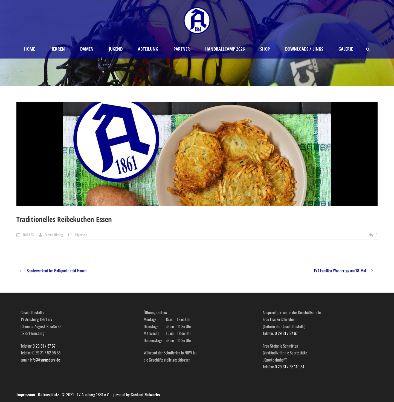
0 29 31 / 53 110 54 (289, 366)
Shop (265, 49)
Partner (181, 49)
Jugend (116, 49)
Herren (57, 49)
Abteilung (148, 49)
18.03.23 (28, 234)
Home (29, 49)
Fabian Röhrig (54, 234)
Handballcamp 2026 (225, 49)
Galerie (345, 49)
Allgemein (81, 234)
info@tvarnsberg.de (45, 360)
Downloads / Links (304, 49)
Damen (87, 49)
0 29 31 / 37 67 (44, 346)
